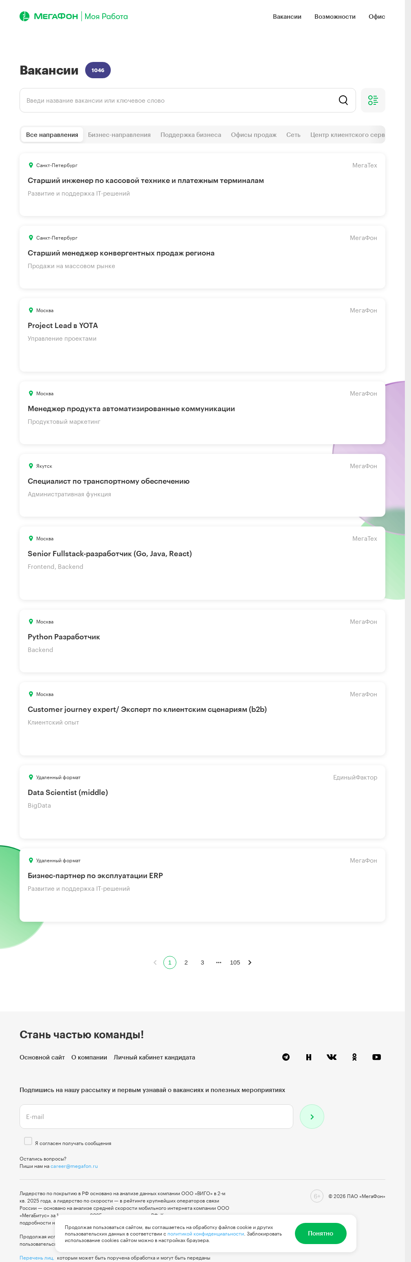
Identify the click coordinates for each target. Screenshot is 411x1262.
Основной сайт (42, 1057)
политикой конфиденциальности (205, 1233)
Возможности (335, 16)
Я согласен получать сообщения (73, 1143)
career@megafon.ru (74, 1166)
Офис (377, 16)
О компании (89, 1057)
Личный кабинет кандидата (154, 1057)
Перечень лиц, (37, 1257)
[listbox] (188, 100)
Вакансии (287, 16)
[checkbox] (28, 1141)
